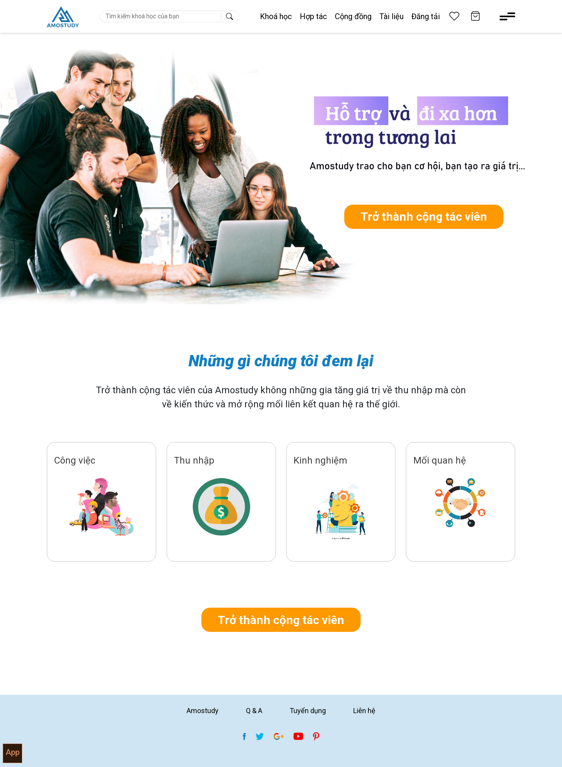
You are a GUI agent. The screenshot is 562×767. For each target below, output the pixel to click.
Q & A (254, 710)
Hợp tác (313, 16)
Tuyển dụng (308, 710)
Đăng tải (425, 16)
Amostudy (203, 710)
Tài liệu (391, 16)
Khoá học (276, 16)
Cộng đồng (353, 16)
